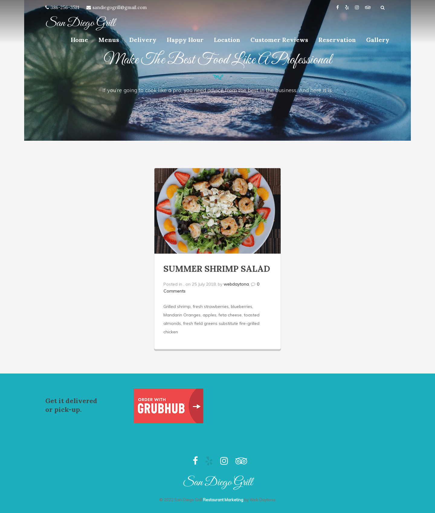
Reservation (337, 39)
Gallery (377, 39)
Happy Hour (185, 39)
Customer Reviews (279, 39)
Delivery (142, 39)
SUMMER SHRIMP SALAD (216, 268)
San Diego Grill (80, 23)
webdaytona (236, 284)
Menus (108, 39)
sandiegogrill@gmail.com (119, 7)
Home (79, 39)
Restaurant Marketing (223, 499)
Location (227, 39)
